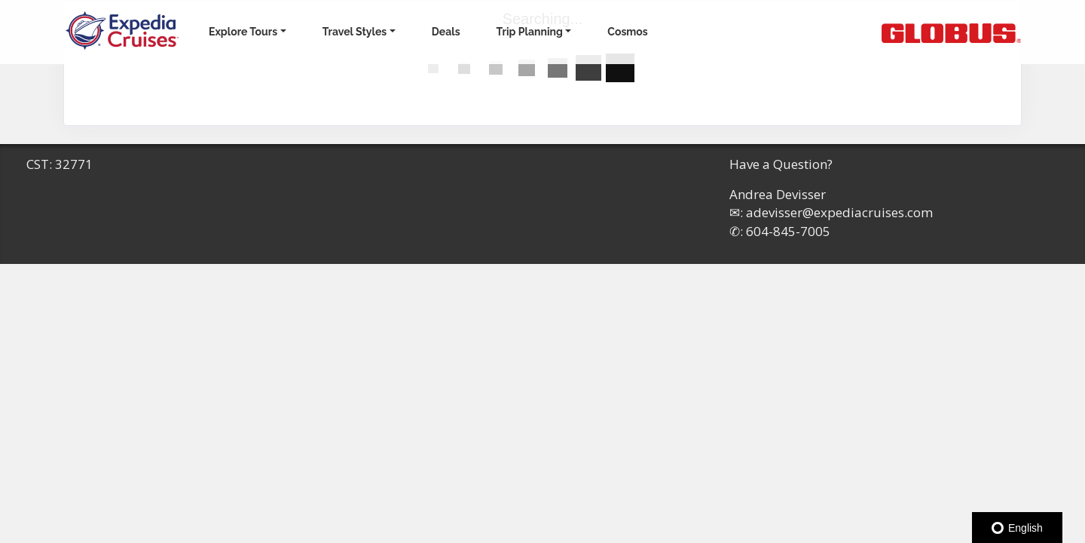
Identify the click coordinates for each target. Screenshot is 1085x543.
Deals (446, 32)
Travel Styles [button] (354, 32)
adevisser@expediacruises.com (839, 212)
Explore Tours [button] (243, 32)
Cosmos (627, 32)
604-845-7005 (788, 231)
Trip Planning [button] (530, 32)
